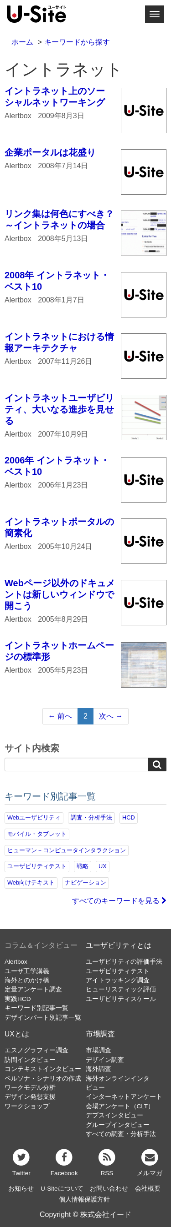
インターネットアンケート (124, 1096)
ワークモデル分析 (30, 1087)
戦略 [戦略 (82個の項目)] (82, 866)
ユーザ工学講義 (27, 971)
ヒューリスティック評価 (121, 989)
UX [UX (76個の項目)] (102, 866)
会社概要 (148, 1188)
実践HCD (18, 999)
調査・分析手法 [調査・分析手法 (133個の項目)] (91, 817)
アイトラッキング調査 (118, 980)
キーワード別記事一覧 (36, 1008)
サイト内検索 (32, 748)
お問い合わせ (109, 1188)
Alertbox (16, 961)
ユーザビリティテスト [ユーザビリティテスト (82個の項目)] (37, 866)
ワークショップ (27, 1106)
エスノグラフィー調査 (36, 1050)
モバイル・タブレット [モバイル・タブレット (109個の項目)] (37, 833)
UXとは (17, 1034)
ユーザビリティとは (118, 945)
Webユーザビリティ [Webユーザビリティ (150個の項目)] (34, 817)
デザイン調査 (105, 1059)
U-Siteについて (62, 1188)
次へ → (111, 716)
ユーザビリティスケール (121, 999)
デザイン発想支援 (30, 1096)
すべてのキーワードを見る (119, 901)
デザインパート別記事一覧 (43, 1017)
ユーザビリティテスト (118, 971)
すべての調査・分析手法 (121, 1134)
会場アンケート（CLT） (120, 1106)
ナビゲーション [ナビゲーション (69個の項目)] (85, 882)
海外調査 (98, 1069)
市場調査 (100, 1034)
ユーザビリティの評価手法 (124, 961)
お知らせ (21, 1188)
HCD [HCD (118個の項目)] (128, 817)
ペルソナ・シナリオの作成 (43, 1078)
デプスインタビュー (114, 1115)
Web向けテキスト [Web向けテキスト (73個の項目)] (31, 882)
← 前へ (60, 716)
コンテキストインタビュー (43, 1069)
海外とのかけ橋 (27, 980)
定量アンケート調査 (33, 989)
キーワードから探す (77, 42)
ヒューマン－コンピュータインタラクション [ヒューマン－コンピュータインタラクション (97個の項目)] (66, 850)
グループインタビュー (118, 1124)
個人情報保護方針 (84, 1199)
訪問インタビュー (30, 1059)
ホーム (22, 42)
